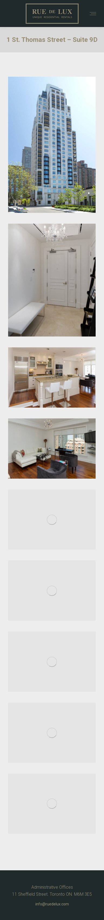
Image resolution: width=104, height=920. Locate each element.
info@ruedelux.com (52, 904)
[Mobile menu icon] (93, 13)
